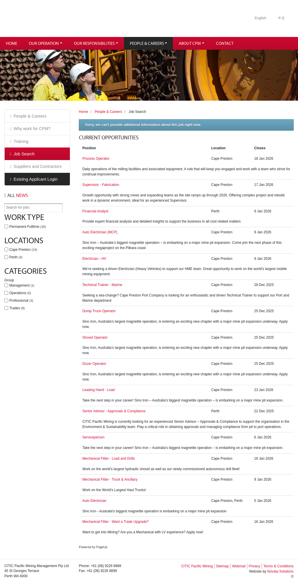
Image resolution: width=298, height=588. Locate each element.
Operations (20, 293)
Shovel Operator (95, 337)
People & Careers (30, 116)
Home (11, 43)
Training (21, 141)
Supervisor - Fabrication (100, 185)
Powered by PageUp (93, 547)
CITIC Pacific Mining (197, 566)
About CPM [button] (190, 43)
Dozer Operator (94, 364)
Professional (21, 301)
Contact (224, 43)
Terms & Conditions (278, 566)
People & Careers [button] (147, 43)
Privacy (254, 566)
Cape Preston (23, 250)
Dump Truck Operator (99, 311)
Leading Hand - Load (98, 390)
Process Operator (95, 159)
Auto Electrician (94, 501)
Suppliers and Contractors (38, 166)
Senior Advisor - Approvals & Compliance (114, 411)
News (16, 195)
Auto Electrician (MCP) (99, 232)
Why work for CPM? (32, 128)
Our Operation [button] (44, 43)
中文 (281, 18)
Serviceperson (93, 437)
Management (21, 285)
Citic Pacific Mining (50, 18)
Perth (15, 257)
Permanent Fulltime (27, 227)
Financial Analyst (95, 211)
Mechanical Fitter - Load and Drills (108, 458)
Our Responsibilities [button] (94, 43)
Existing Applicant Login (36, 179)
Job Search (24, 154)
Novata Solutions (280, 571)
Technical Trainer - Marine (102, 285)
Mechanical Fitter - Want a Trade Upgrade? (115, 522)
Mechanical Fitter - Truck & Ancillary (109, 479)
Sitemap (222, 566)
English (260, 18)
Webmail (238, 566)
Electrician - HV (94, 259)
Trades (17, 308)
